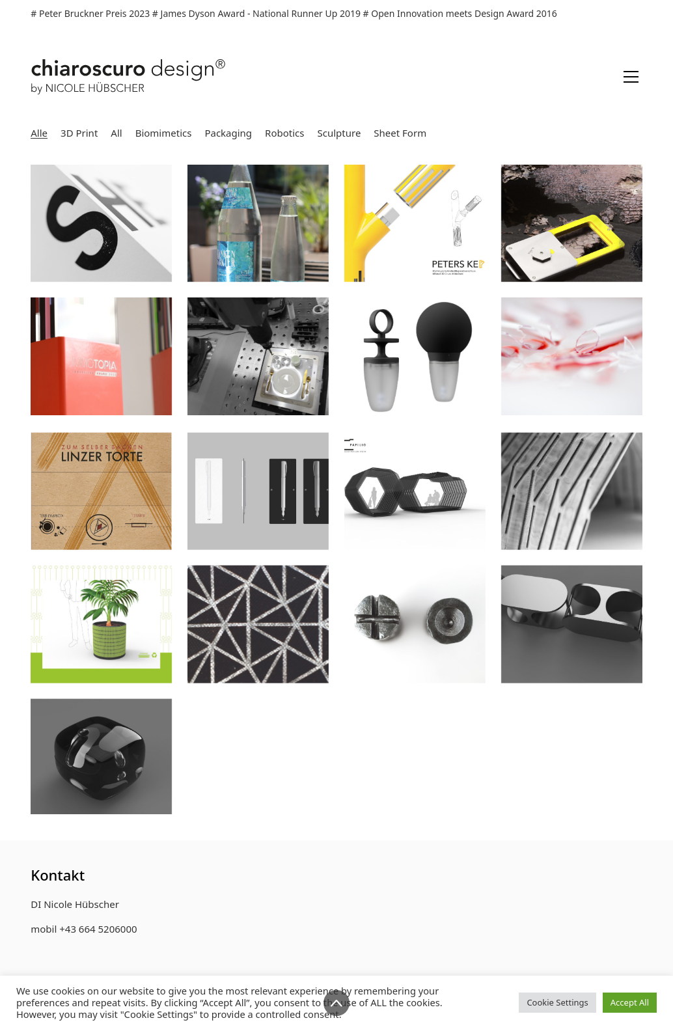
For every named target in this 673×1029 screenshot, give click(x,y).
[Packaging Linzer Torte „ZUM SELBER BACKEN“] (101, 498)
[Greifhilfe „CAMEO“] (415, 356)
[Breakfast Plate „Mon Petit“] (258, 356)
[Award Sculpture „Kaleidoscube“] (101, 356)
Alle (39, 133)
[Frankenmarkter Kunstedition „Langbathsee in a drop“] (258, 223)
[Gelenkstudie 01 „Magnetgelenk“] (101, 764)
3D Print (79, 133)
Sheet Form (400, 133)
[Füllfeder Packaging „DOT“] (258, 498)
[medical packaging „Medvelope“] (571, 356)
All (116, 133)
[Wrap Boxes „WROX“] (101, 632)
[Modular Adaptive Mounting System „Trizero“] (571, 223)
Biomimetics (163, 133)
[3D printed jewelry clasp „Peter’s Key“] (415, 223)
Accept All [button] (630, 1002)
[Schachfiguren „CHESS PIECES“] (415, 632)
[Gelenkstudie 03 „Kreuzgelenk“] (571, 632)
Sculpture (339, 133)
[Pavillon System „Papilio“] (415, 498)
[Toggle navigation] (631, 77)
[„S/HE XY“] (101, 223)
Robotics (284, 133)
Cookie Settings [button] (557, 1002)
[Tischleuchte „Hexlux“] (258, 632)
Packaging (228, 133)
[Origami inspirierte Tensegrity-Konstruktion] (571, 498)
